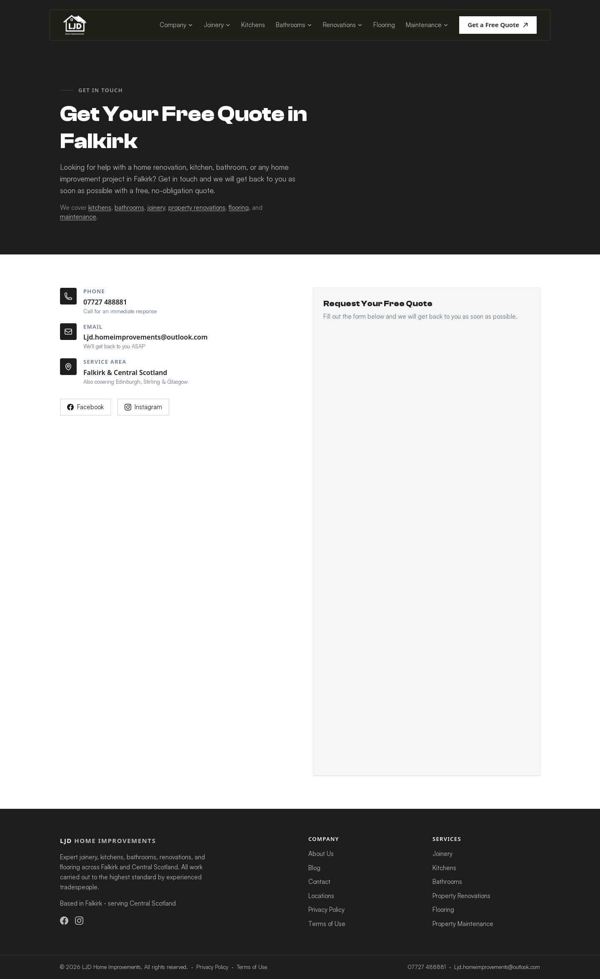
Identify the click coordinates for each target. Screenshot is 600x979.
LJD (108, 840)
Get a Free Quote (498, 24)
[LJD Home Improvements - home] (74, 25)
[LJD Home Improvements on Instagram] (79, 920)
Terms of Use (326, 924)
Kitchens (253, 25)
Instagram (143, 407)
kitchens (99, 207)
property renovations (196, 207)
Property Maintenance (462, 924)
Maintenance (427, 25)
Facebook (85, 407)
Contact (319, 882)
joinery (156, 207)
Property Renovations (461, 896)
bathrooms (129, 207)
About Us (321, 854)
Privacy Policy (326, 910)
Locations (321, 896)
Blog (314, 868)
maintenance (78, 217)
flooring (239, 207)
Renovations (342, 25)
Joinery (217, 25)
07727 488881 (105, 302)
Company (176, 25)
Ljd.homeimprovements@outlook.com (145, 337)
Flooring (384, 25)
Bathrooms (294, 25)
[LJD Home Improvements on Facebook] (64, 920)
